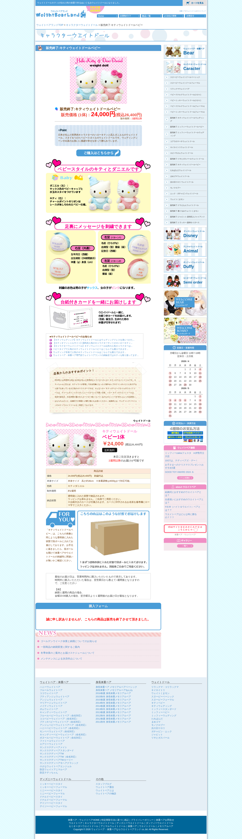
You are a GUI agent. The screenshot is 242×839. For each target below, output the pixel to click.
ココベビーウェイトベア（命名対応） (59, 718)
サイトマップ (201, 11)
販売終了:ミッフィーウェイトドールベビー (187, 127)
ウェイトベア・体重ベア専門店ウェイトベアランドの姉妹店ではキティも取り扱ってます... (96, 355)
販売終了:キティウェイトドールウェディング (187, 119)
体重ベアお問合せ (165, 820)
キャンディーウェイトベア (53, 712)
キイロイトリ (158, 690)
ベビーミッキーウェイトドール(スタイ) (185, 100)
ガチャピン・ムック (161, 731)
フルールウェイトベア (51, 690)
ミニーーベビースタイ (51, 790)
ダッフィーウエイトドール (159, 823)
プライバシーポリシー (142, 820)
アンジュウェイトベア (51, 699)
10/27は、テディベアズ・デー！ (181, 460)
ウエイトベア (75, 823)
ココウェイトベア (49, 693)
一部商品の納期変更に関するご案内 (60, 647)
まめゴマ (155, 722)
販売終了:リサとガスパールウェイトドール (187, 159)
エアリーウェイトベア (51, 744)
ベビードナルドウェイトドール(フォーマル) (187, 106)
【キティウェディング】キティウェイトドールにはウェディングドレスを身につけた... (93, 340)
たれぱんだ (157, 718)
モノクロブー (175, 188)
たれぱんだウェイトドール (180, 170)
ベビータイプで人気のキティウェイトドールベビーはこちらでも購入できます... (90, 349)
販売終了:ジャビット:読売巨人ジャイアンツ (187, 217)
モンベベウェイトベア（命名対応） (58, 731)
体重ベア (182, 11)
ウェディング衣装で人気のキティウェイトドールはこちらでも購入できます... (89, 352)
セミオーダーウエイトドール (83, 826)
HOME (107, 15)
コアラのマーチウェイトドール (182, 141)
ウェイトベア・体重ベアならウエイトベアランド (116, 829)
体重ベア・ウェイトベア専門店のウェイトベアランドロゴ (61, 13)
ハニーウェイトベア (50, 687)
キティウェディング (161, 706)
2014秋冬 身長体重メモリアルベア (113, 703)
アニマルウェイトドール (113, 826)
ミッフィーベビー (160, 712)
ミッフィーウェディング (163, 715)
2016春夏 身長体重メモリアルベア (113, 693)
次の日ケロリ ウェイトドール (181, 182)
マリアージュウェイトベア (53, 703)
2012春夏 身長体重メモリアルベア (113, 718)
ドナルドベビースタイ (51, 796)
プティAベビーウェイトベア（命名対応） (61, 722)
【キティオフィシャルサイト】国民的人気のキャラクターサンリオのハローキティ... (92, 343)
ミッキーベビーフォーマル (53, 787)
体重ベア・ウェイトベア (185, 535)
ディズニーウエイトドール (130, 823)
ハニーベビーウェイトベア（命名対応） (60, 728)
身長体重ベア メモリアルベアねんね (114, 690)
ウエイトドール (147, 826)
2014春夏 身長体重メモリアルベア (113, 706)
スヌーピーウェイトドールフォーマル (185, 83)
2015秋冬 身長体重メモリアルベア (113, 696)
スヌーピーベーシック (162, 696)
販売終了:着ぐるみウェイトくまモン (184, 211)
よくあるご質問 (173, 15)
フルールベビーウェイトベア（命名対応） (61, 715)
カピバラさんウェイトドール (181, 153)
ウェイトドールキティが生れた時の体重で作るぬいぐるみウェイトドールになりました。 (79, 3)
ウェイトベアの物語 (106, 793)
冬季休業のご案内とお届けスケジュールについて (67, 652)
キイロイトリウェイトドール (181, 147)
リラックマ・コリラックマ (165, 687)
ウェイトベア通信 (105, 787)
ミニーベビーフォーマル (52, 793)
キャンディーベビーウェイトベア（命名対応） (63, 734)
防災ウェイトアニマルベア (53, 769)
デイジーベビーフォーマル (53, 806)
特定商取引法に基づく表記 (115, 820)
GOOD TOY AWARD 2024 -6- (179, 472)
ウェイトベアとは (105, 790)
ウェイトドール (191, 11)
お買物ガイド (129, 15)
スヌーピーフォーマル (162, 699)
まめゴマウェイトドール (179, 176)
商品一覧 (151, 15)
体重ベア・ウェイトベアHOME (84, 820)
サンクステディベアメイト (53, 747)
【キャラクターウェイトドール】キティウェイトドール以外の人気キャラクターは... (92, 346)
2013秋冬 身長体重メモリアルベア (113, 709)
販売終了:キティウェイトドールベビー (185, 165)
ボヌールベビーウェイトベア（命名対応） (61, 737)
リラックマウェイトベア (179, 89)
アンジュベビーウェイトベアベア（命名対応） (63, 725)
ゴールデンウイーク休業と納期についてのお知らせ (69, 641)
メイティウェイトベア (51, 706)
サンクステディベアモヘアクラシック (59, 763)
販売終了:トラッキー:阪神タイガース (184, 222)
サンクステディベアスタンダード (57, 750)
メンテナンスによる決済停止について (61, 658)
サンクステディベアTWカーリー (56, 760)
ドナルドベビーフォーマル (53, 800)
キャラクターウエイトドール (99, 823)
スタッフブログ (104, 784)
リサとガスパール (160, 737)
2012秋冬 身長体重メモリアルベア (113, 715)
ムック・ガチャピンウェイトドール (184, 194)
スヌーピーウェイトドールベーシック (185, 77)
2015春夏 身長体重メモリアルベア (113, 699)
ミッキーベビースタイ (51, 784)
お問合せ (195, 15)
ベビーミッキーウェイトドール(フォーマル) (187, 112)
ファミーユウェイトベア (52, 741)
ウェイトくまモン (177, 199)
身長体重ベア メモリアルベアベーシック (116, 687)
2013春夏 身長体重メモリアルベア (113, 712)
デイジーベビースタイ (51, 803)
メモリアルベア (165, 826)
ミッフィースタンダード (163, 709)
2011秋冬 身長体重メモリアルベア (113, 722)
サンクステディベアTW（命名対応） (59, 756)
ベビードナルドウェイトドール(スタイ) (185, 95)
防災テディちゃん (49, 772)
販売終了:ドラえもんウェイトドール (184, 205)
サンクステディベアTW (52, 753)
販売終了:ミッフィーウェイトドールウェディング (187, 134)
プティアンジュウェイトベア (54, 696)
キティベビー (158, 703)
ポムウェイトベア (49, 709)
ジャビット (157, 734)
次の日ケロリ (158, 728)
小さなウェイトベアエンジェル (56, 766)
